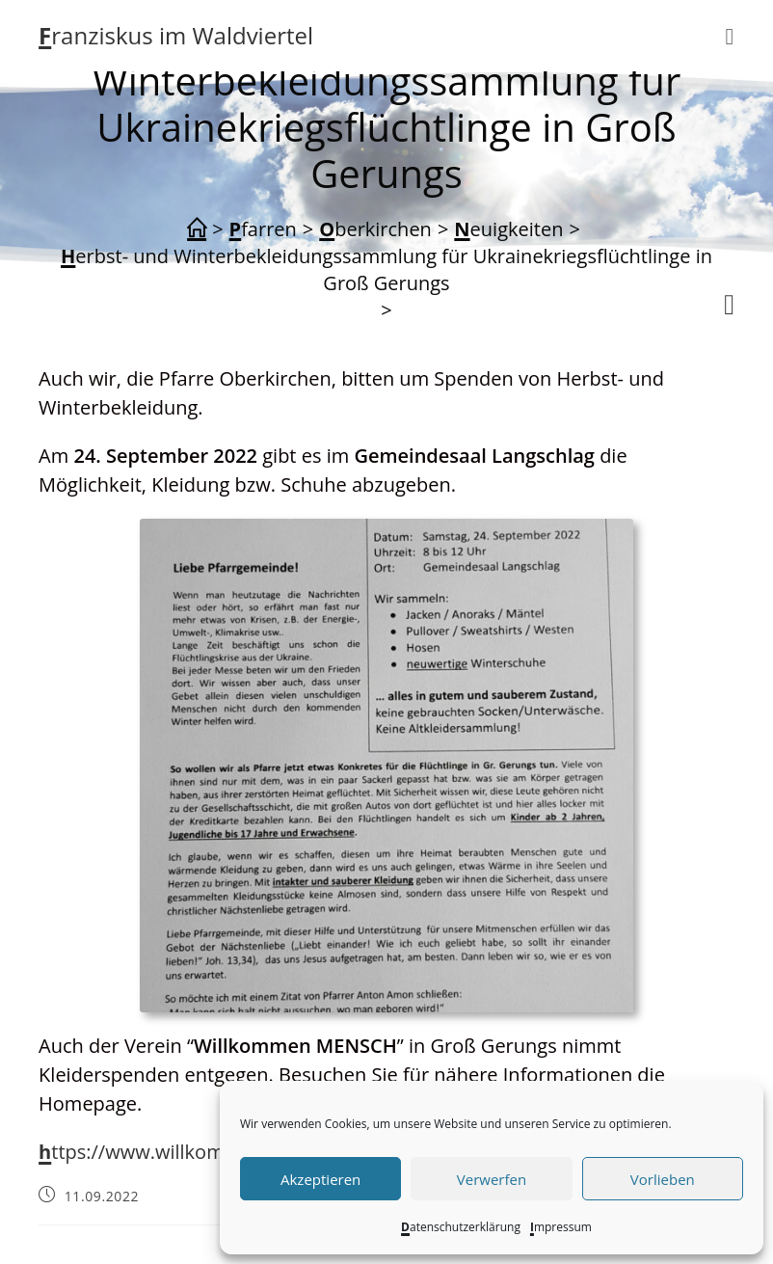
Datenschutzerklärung (460, 1227)
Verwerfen (491, 1179)
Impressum (561, 1227)
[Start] (196, 229)
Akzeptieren (320, 1179)
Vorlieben (662, 1179)
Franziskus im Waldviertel (176, 35)
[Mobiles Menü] (730, 35)
